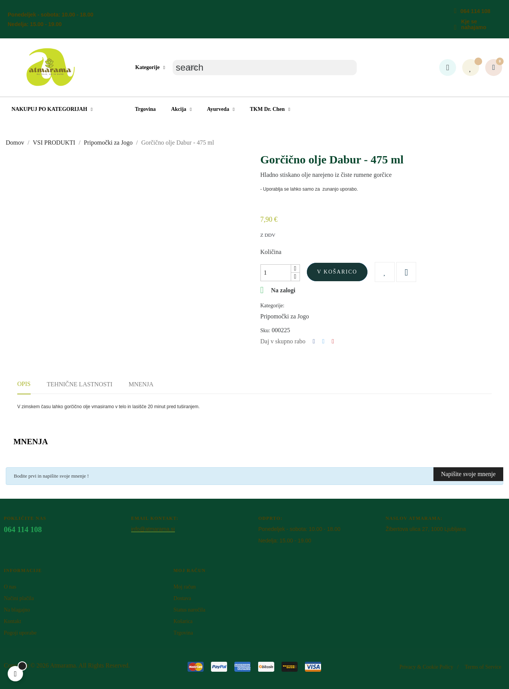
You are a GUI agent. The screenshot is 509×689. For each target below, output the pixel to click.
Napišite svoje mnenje (468, 474)
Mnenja (140, 384)
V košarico (337, 272)
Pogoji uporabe (20, 633)
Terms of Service (483, 667)
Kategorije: (272, 305)
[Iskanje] (265, 67)
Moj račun (184, 587)
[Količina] (275, 272)
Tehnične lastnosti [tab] (79, 384)
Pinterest (333, 341)
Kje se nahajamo (473, 24)
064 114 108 (475, 11)
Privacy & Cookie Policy (426, 667)
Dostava (182, 598)
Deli (314, 341)
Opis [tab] (24, 384)
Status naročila (189, 610)
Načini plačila (19, 598)
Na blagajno (17, 610)
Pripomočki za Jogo (284, 316)
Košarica (183, 621)
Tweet (323, 341)
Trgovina (183, 633)
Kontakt (12, 621)
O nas (10, 587)
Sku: (265, 330)
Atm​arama (63, 665)
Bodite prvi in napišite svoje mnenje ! (51, 476)
